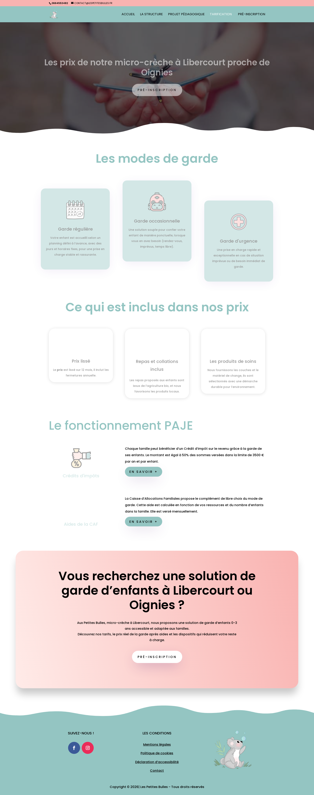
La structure (151, 14)
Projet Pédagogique (186, 14)
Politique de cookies (157, 753)
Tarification (221, 14)
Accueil (128, 14)
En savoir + (143, 471)
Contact (157, 770)
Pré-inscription (157, 657)
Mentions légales (157, 744)
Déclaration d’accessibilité (157, 762)
